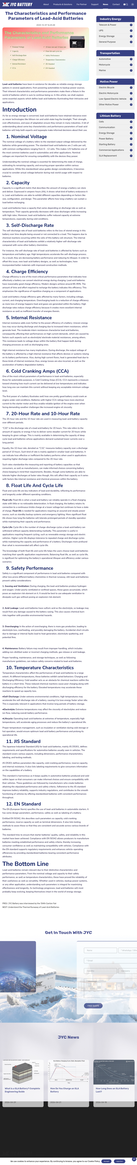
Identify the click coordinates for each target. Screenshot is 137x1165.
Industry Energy (110, 19)
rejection (119, 1161)
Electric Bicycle (106, 87)
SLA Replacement (108, 155)
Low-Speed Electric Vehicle (112, 99)
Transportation (110, 53)
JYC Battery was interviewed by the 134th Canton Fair (32, 903)
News (105, 4)
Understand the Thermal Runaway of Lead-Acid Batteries (33, 907)
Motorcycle (104, 64)
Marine (102, 70)
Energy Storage (106, 36)
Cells (101, 121)
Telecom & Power (107, 25)
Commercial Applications (111, 150)
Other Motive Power (109, 104)
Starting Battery (107, 144)
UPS (101, 30)
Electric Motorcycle (108, 93)
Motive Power (109, 81)
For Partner (82, 4)
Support (94, 4)
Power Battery (106, 138)
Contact (116, 4)
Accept (106, 1161)
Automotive (105, 59)
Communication (107, 127)
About (46, 4)
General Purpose (107, 42)
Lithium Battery (110, 115)
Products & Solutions (62, 4)
